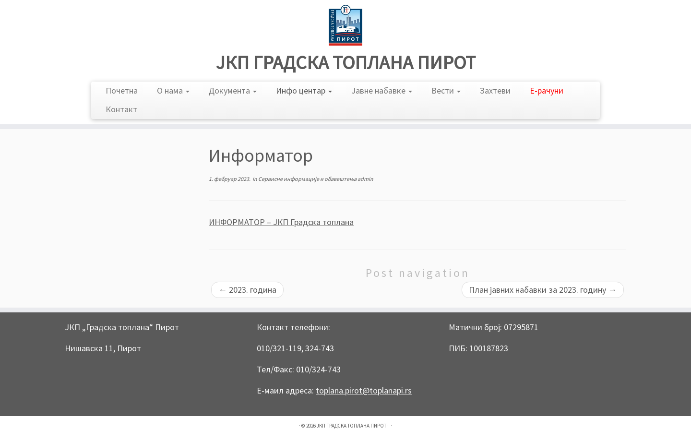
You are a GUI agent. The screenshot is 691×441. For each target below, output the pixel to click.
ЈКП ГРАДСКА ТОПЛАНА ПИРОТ (346, 62)
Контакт (121, 109)
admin (365, 178)
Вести (446, 90)
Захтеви (495, 90)
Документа (233, 90)
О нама (173, 90)
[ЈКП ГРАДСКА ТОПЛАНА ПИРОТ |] (345, 25)
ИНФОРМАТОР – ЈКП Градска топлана (281, 221)
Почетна (122, 90)
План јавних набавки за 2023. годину (543, 289)
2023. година (247, 289)
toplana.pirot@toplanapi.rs (364, 390)
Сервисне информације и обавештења (307, 178)
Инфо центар (304, 90)
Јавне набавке (381, 90)
